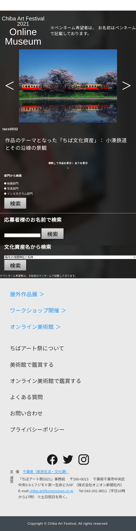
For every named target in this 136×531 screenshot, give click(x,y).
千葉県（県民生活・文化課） (46, 472)
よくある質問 (26, 397)
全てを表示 (81, 163)
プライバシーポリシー (37, 430)
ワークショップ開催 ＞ (38, 311)
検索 (15, 204)
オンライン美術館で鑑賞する (45, 381)
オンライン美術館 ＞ (35, 327)
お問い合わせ (26, 413)
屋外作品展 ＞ (27, 294)
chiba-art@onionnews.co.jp (51, 491)
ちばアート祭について (37, 348)
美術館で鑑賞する (32, 365)
